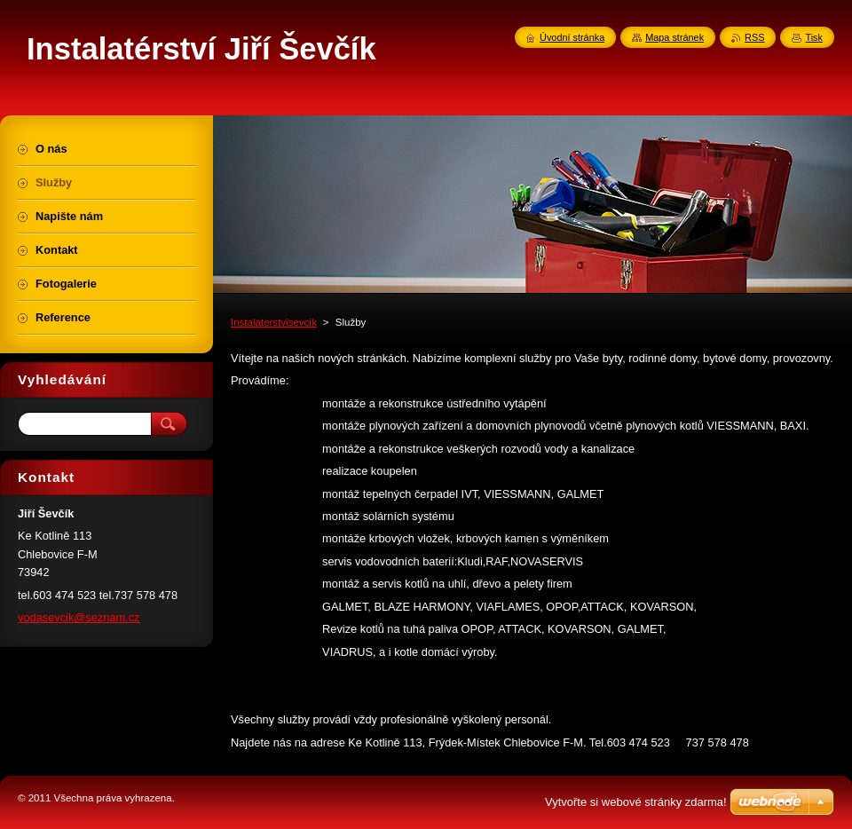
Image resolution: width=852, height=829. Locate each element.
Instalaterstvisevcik (274, 322)
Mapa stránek (674, 37)
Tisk (814, 37)
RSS (754, 37)
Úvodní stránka (572, 37)
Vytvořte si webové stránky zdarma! (636, 802)
